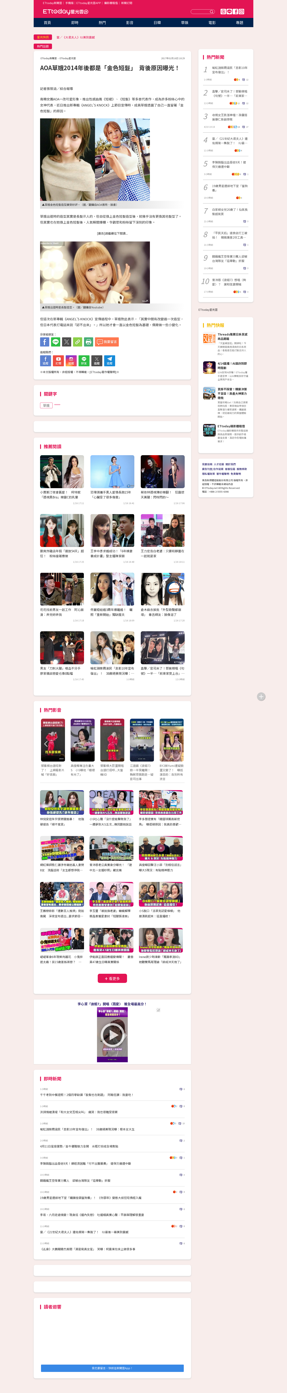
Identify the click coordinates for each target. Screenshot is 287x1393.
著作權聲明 (222, 474)
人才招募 (219, 464)
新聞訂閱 (126, 3)
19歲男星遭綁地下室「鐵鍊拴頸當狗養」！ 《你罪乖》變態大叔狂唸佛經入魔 (90, 1197)
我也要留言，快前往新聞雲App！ (112, 1368)
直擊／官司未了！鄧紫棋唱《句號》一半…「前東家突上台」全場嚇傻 (162, 673)
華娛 (184, 22)
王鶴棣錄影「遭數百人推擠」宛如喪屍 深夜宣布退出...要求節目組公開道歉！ (62, 916)
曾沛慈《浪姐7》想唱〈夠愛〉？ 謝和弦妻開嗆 (229, 282)
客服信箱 (230, 469)
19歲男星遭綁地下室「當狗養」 (230, 188)
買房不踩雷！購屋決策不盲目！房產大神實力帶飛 (232, 393)
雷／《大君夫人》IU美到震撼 (76, 37)
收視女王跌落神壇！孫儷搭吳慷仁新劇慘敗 (229, 117)
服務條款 (242, 469)
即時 (75, 22)
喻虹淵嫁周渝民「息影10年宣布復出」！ (230, 69)
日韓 (157, 22)
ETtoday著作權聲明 (103, 372)
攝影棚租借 (111, 3)
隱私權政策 (208, 474)
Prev (46, 744)
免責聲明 (236, 474)
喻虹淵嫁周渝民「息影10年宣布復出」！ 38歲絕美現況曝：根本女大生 (112, 673)
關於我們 (230, 464)
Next (179, 744)
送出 (212, 11)
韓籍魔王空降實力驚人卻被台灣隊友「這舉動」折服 (229, 258)
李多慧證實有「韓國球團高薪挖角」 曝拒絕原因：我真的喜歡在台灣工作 (160, 824)
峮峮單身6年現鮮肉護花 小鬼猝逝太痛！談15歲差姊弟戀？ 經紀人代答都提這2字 (61, 962)
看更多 (114, 978)
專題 (239, 22)
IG (241, 11)
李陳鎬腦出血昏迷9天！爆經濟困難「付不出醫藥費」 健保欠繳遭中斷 (85, 1163)
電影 (212, 22)
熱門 (102, 22)
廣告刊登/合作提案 (212, 469)
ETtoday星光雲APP (88, 3)
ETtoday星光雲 (65, 12)
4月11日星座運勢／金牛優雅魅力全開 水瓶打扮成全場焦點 (79, 1146)
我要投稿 (207, 464)
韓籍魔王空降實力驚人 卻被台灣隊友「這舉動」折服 (75, 1180)
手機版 (69, 3)
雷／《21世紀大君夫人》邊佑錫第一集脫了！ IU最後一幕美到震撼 (84, 1232)
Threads (223, 11)
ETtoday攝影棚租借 (231, 426)
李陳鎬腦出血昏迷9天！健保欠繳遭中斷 (229, 164)
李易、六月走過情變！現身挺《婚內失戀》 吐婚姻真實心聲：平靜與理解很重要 (92, 1215)
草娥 (46, 405)
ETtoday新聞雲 (52, 3)
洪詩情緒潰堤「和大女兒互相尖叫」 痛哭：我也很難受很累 (79, 1112)
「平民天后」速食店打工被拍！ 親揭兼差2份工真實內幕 (229, 235)
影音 (129, 22)
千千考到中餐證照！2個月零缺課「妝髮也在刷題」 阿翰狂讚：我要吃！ (87, 1094)
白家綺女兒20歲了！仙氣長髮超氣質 (230, 211)
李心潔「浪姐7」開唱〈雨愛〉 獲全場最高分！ (112, 1003)
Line (229, 11)
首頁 (47, 22)
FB (235, 11)
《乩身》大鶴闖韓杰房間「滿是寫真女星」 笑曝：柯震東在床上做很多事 (87, 1249)
